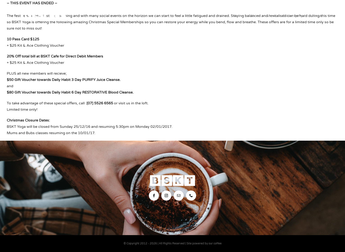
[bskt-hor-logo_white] (43, 12)
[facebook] (154, 195)
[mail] (179, 195)
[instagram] (166, 195)
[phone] (191, 195)
